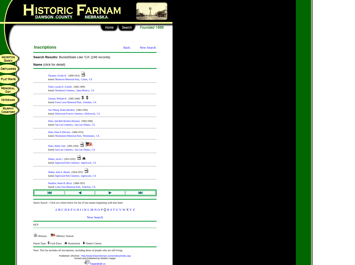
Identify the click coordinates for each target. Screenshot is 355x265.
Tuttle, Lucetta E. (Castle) (60, 87)
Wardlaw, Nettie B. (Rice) (60, 183)
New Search (148, 47)
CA (90, 79)
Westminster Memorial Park (68, 136)
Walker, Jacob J (55, 159)
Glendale (87, 102)
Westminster (88, 136)
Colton (84, 79)
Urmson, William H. (57, 98)
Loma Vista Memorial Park (67, 187)
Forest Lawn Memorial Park (68, 102)
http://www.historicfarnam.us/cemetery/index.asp (106, 256)
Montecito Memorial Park (67, 79)
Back (127, 47)
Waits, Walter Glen (57, 146)
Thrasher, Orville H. (57, 76)
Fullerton (86, 187)
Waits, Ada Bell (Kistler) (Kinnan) (64, 121)
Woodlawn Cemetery (65, 90)
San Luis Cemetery (64, 125)
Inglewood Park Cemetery (67, 163)
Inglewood (86, 163)
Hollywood (90, 114)
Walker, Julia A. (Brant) (59, 172)
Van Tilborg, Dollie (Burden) (61, 110)
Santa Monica (82, 90)
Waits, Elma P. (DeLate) (59, 132)
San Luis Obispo (82, 125)
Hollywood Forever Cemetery (69, 114)
